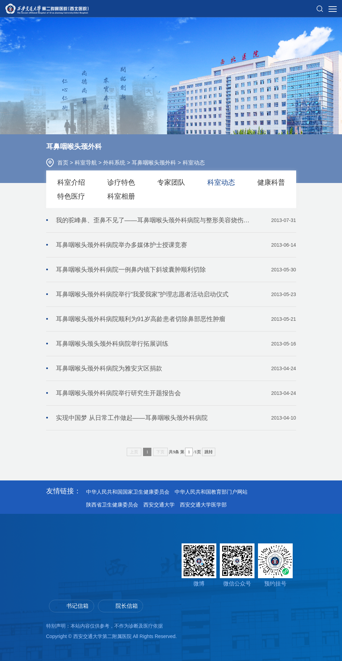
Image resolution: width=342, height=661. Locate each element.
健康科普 (271, 182)
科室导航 (86, 163)
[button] (320, 6)
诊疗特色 (121, 182)
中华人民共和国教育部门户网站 (211, 492)
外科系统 (115, 163)
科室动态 (194, 163)
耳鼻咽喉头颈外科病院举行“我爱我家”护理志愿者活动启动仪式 (176, 294)
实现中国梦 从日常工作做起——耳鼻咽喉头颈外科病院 (176, 418)
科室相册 (121, 196)
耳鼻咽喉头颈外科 (154, 163)
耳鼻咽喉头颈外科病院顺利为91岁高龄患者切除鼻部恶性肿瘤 (176, 319)
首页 (63, 163)
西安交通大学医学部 (203, 505)
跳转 (209, 451)
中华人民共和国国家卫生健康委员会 (127, 492)
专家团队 (171, 182)
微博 (199, 565)
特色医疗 (71, 196)
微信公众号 (237, 565)
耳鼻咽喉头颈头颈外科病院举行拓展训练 (176, 344)
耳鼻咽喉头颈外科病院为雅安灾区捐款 (176, 368)
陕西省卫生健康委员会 (112, 505)
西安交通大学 (159, 505)
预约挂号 (275, 565)
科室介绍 (71, 182)
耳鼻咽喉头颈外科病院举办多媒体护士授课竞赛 (176, 245)
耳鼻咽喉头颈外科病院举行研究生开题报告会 (176, 393)
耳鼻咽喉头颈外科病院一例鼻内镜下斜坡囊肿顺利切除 (176, 269)
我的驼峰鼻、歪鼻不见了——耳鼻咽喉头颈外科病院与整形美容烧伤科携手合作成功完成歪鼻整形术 (176, 220)
